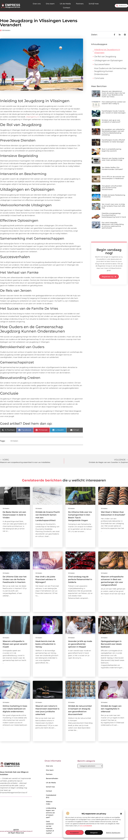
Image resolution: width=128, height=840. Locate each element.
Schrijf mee (94, 4)
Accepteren (74, 833)
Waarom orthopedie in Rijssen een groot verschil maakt (15, 644)
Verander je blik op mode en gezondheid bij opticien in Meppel (80, 644)
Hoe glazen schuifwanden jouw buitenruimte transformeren (112, 187)
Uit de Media (65, 4)
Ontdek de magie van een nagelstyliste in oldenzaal (111, 709)
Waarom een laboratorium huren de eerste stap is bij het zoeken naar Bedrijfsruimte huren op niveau (113, 94)
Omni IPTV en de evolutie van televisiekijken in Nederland (113, 177)
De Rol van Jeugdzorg (105, 56)
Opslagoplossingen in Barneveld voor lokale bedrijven (111, 644)
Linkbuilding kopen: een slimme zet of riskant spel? (51, 812)
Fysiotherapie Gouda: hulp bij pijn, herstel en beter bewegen (114, 112)
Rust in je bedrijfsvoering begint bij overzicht (111, 150)
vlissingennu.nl (32, 117)
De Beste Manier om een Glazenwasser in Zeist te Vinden (14, 515)
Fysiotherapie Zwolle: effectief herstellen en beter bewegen (113, 141)
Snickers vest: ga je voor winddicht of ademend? (111, 121)
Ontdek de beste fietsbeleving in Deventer (113, 196)
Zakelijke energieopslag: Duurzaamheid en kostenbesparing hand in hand (114, 215)
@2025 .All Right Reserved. (16, 831)
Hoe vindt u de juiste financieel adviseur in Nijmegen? (45, 579)
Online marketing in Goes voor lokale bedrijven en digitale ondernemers (15, 709)
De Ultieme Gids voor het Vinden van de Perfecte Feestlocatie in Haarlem (15, 579)
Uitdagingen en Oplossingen (108, 60)
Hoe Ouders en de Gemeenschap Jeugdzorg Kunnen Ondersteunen (110, 71)
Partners (80, 4)
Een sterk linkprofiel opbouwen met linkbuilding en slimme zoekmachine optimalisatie (113, 225)
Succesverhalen (102, 64)
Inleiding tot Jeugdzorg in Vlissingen (107, 51)
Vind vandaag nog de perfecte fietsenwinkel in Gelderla (80, 579)
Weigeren (94, 833)
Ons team (50, 4)
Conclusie (99, 78)
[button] (121, 814)
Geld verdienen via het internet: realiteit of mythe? (50, 827)
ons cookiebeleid (86, 826)
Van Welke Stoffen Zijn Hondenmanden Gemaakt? (112, 168)
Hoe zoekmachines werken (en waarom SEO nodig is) (114, 103)
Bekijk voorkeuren (113, 833)
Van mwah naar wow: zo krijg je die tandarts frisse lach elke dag (113, 206)
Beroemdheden (51, 778)
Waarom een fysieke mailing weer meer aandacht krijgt (113, 159)
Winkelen (6, 30)
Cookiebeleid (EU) (51, 796)
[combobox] (121, 5)
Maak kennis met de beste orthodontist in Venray (45, 644)
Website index (49, 803)
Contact (66, 7)
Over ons (37, 4)
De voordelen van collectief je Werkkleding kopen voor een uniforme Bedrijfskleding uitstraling (113, 132)
